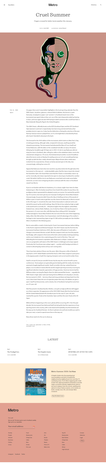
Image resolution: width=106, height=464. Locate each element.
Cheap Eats (29, 437)
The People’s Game (44, 352)
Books (45, 437)
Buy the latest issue (57, 396)
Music (45, 442)
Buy (11, 5)
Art (45, 435)
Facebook (17, 454)
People (10, 435)
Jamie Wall (46, 28)
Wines (63, 447)
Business (10, 440)
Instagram (10, 454)
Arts (45, 433)
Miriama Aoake (43, 354)
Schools (10, 437)
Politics (10, 442)
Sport (11, 112)
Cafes (27, 440)
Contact (82, 433)
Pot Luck (28, 447)
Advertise (82, 435)
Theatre (46, 440)
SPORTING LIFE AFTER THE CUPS (80, 352)
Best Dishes (65, 437)
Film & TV (46, 444)
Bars (27, 442)
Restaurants (29, 435)
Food (27, 433)
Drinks (28, 444)
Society (10, 433)
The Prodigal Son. (13, 352)
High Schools (65, 449)
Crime (9, 444)
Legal (81, 437)
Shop (82, 440)
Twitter (23, 454)
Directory (93, 5)
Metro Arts (47, 447)
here (33, 326)
